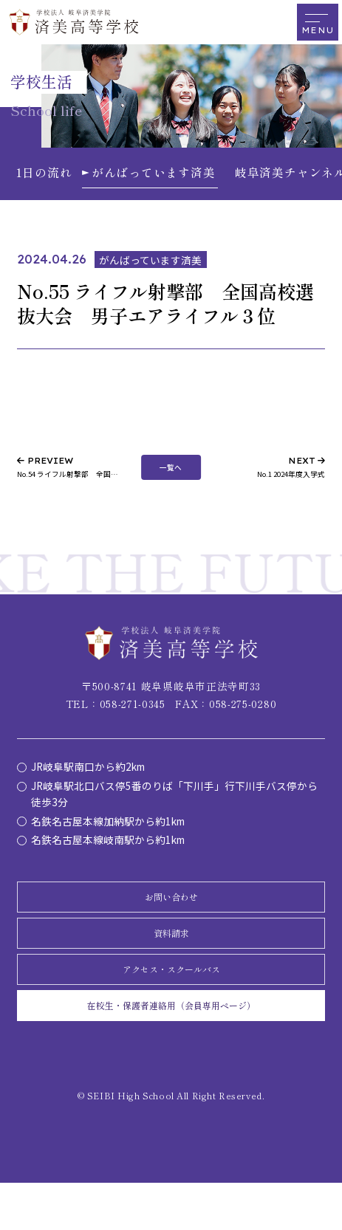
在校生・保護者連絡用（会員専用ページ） (171, 1047)
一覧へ (171, 471)
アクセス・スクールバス (171, 1000)
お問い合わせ (171, 909)
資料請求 (171, 954)
